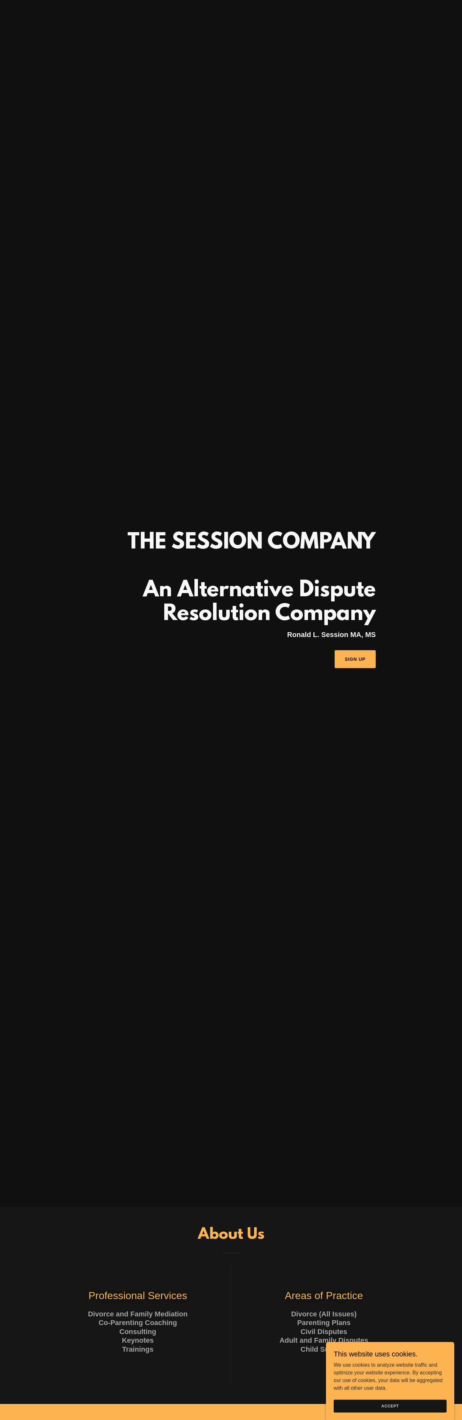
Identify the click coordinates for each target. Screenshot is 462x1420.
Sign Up (355, 659)
